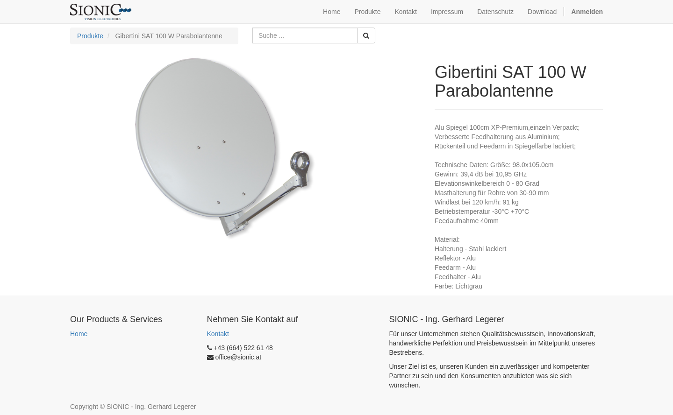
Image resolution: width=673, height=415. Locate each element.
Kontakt (218, 334)
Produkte (90, 36)
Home (78, 334)
